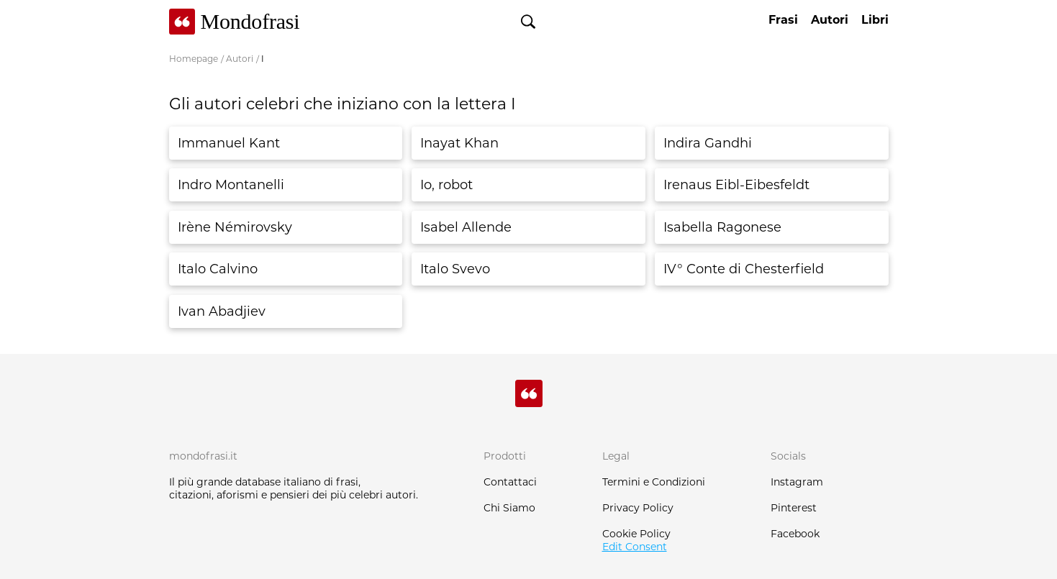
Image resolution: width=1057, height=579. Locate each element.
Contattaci (510, 481)
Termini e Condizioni (653, 481)
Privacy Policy (637, 507)
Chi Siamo (509, 507)
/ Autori (237, 58)
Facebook (795, 533)
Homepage (193, 58)
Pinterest (794, 507)
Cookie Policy (636, 533)
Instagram (797, 481)
